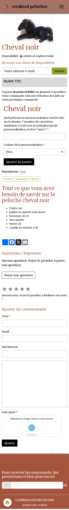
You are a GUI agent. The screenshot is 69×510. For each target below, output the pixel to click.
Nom (5, 316)
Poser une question (18, 275)
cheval (34, 179)
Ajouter (9, 443)
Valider (59, 71)
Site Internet (10, 347)
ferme (7, 179)
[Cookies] (7, 502)
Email (5, 331)
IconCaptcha (31, 435)
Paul (23, 171)
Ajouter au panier (19, 162)
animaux (20, 179)
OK (65, 485)
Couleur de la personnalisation (23, 144)
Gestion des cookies (34, 505)
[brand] (26, 6)
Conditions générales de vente (34, 499)
